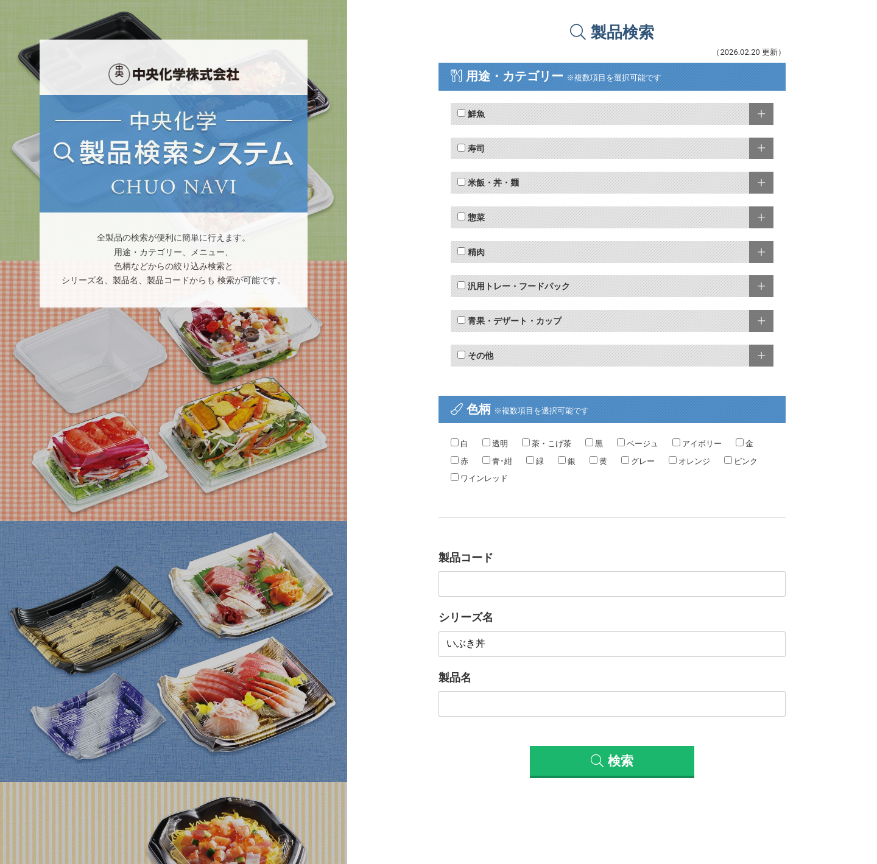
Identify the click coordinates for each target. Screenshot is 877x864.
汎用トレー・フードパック (513, 286)
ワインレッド (479, 478)
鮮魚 (470, 114)
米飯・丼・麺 (487, 183)
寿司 (470, 148)
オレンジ (689, 461)
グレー (638, 461)
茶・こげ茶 (546, 443)
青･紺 (497, 461)
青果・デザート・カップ (509, 321)
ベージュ (637, 443)
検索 (612, 761)
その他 (475, 355)
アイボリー (697, 443)
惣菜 (470, 217)
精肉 (470, 252)
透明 (495, 443)
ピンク (741, 461)
